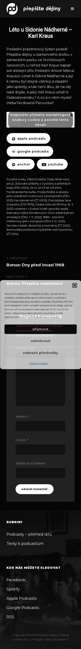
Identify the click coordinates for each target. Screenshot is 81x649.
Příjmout (41, 329)
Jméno (22, 416)
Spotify (13, 589)
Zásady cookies (38, 363)
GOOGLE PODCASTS (30, 151)
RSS (10, 617)
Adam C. (64, 639)
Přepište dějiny (47, 635)
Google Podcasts (22, 607)
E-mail (22, 440)
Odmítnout (41, 341)
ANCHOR (20, 164)
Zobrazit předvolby (40, 353)
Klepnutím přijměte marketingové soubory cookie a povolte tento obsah (40, 119)
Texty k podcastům (25, 543)
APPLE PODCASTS (28, 138)
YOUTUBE (52, 164)
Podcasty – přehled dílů (29, 534)
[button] (74, 285)
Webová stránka (31, 463)
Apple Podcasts (21, 598)
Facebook (15, 580)
